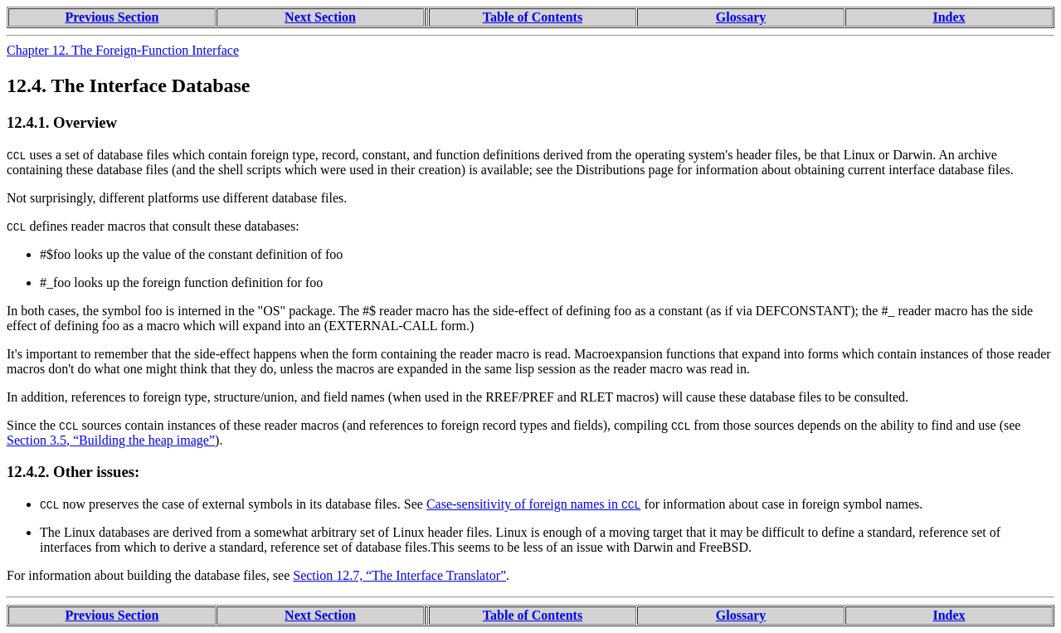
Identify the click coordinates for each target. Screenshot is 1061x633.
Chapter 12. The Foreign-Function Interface (123, 50)
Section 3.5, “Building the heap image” (111, 440)
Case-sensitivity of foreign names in (533, 504)
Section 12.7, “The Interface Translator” (399, 575)
